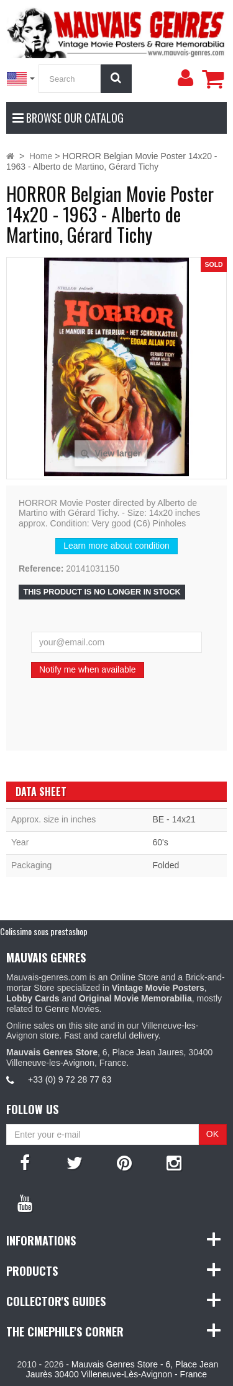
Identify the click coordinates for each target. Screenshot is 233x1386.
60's (160, 842)
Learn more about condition (116, 546)
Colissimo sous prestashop (44, 931)
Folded (166, 865)
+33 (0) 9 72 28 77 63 (69, 1079)
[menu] (185, 78)
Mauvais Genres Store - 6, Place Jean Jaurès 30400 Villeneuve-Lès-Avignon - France (122, 1369)
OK (212, 1134)
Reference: (41, 568)
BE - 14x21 (174, 819)
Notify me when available (87, 669)
